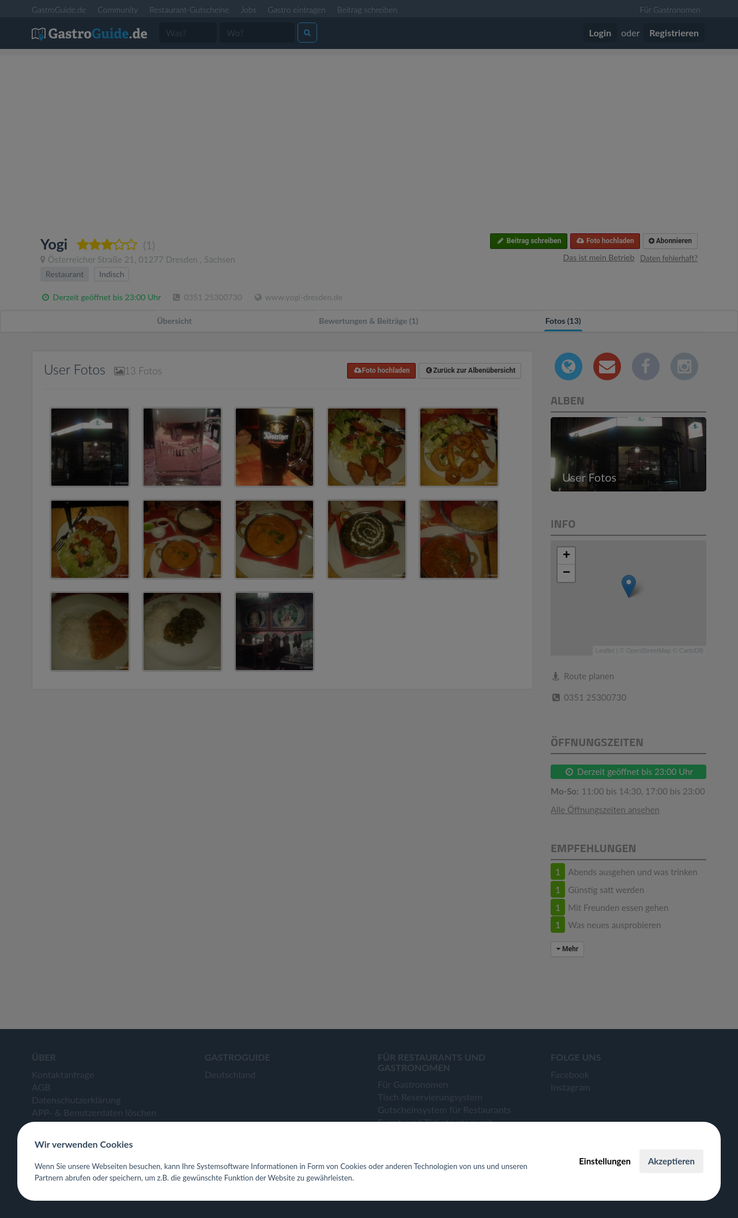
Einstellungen (605, 1161)
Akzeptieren (671, 1161)
